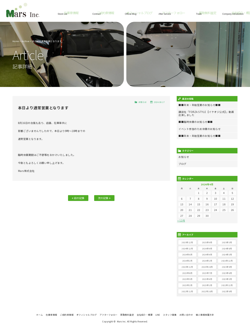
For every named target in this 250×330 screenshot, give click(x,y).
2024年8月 (227, 248)
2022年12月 (227, 285)
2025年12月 (187, 242)
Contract (96, 13)
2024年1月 (207, 260)
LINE (157, 314)
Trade (199, 13)
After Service (165, 13)
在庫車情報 (51, 314)
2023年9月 (227, 266)
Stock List (62, 13)
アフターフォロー (109, 314)
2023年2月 (187, 285)
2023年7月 (207, 273)
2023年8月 (187, 273)
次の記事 (104, 198)
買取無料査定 (127, 314)
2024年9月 (207, 248)
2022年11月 (187, 291)
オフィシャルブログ (86, 314)
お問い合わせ (186, 314)
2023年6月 (227, 273)
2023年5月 (187, 279)
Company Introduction (233, 13)
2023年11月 (187, 266)
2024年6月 (187, 254)
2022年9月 (227, 291)
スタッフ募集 (170, 314)
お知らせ (142, 102)
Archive (25, 41)
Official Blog (131, 13)
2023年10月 (207, 266)
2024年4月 (207, 254)
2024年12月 (187, 248)
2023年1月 (207, 285)
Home (16, 41)
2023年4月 (207, 279)
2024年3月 (227, 254)
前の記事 (78, 198)
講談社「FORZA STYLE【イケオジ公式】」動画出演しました (206, 113)
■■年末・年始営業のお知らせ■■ (200, 105)
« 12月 (181, 220)
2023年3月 (227, 279)
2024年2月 (187, 260)
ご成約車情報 (66, 314)
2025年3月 (227, 242)
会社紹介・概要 (145, 314)
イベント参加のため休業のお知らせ (200, 129)
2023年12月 (227, 260)
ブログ (183, 164)
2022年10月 (207, 291)
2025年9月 (207, 242)
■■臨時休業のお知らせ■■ (196, 122)
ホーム (39, 314)
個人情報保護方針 (205, 314)
